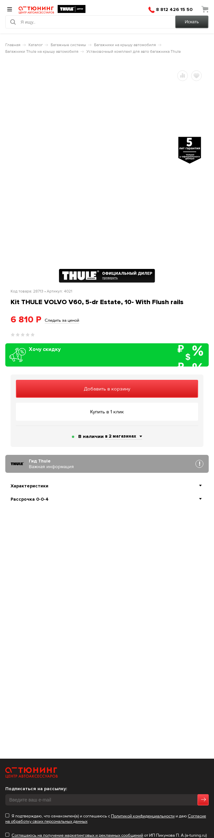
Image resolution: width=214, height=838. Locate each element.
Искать (192, 21)
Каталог (35, 44)
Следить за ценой (62, 320)
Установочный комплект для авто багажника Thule (133, 51)
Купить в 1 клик (107, 412)
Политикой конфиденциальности (143, 816)
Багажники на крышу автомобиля (125, 44)
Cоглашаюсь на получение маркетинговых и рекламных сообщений (77, 835)
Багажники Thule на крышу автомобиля (42, 51)
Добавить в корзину (107, 389)
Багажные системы (68, 44)
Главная (13, 44)
